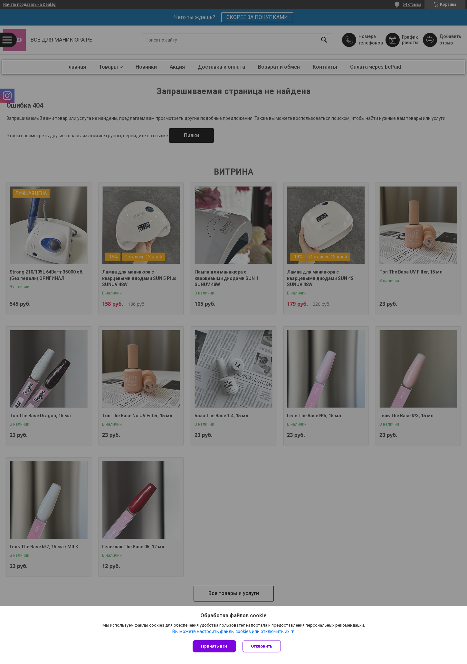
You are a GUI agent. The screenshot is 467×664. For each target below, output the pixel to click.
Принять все (214, 646)
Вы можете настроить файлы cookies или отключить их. (231, 631)
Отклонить (261, 646)
